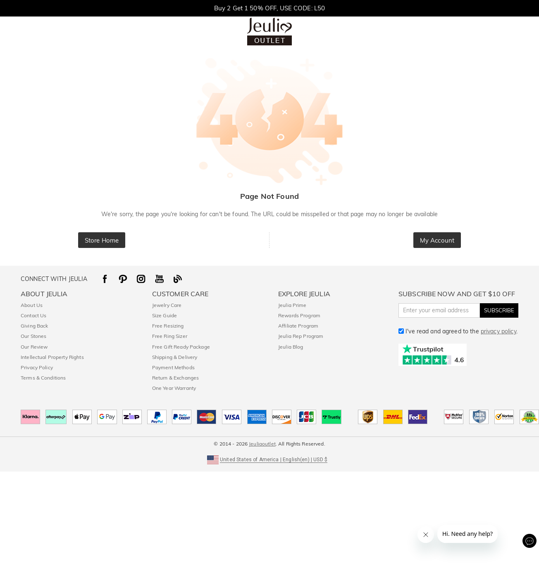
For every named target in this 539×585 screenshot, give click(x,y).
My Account (437, 240)
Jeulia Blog (290, 347)
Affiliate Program (298, 326)
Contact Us (33, 315)
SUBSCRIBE (499, 310)
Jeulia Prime (292, 305)
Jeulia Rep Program (300, 336)
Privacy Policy (37, 367)
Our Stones (33, 336)
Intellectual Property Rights (52, 357)
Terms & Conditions (43, 378)
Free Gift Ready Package (181, 347)
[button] (269, 459)
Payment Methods (173, 367)
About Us (32, 305)
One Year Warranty (174, 388)
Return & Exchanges (175, 378)
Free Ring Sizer (169, 336)
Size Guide (164, 315)
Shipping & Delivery (175, 357)
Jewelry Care (167, 305)
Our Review (34, 347)
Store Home (102, 240)
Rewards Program (299, 315)
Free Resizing (168, 326)
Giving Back (34, 326)
